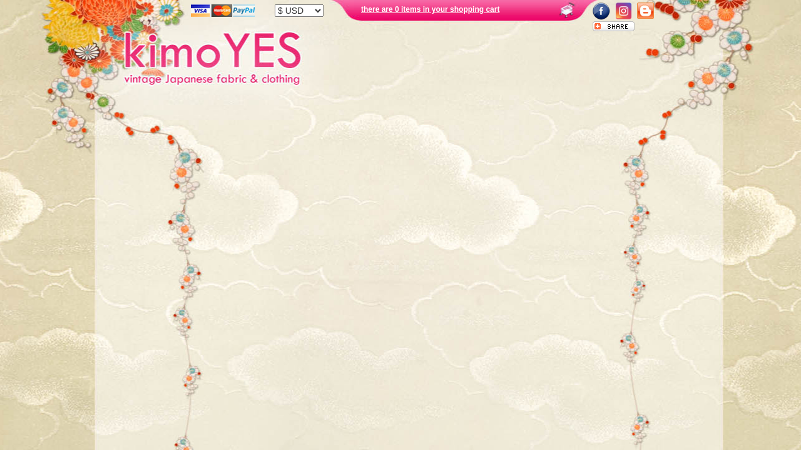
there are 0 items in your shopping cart (430, 9)
